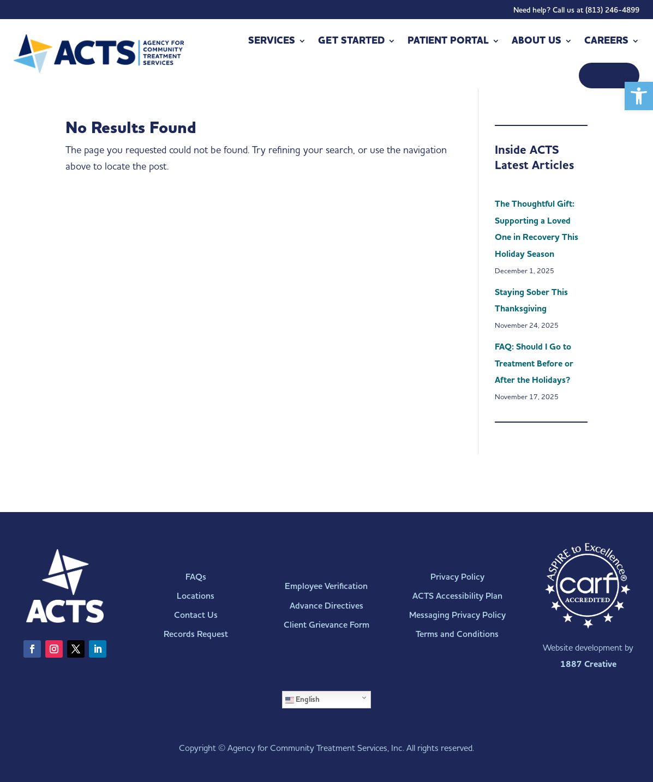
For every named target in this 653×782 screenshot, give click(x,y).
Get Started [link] (351, 40)
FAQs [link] (195, 576)
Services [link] (271, 40)
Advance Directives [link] (326, 605)
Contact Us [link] (196, 615)
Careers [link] (606, 40)
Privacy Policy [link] (457, 576)
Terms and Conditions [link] (457, 634)
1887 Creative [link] (588, 664)
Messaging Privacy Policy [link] (457, 615)
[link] (639, 96)
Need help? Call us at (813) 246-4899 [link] (576, 12)
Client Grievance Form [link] (326, 624)
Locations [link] (195, 595)
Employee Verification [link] (326, 586)
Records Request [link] (196, 634)
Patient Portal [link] (448, 40)
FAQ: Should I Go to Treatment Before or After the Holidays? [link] (534, 364)
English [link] (302, 700)
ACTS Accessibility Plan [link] (457, 595)
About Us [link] (536, 40)
